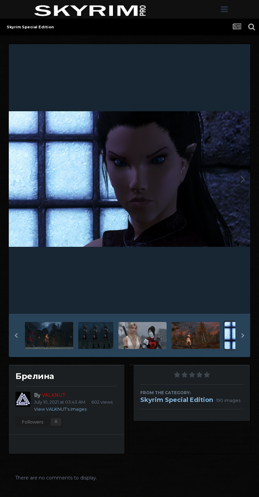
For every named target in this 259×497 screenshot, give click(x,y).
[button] (16, 335)
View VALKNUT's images (60, 409)
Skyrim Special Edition (176, 400)
